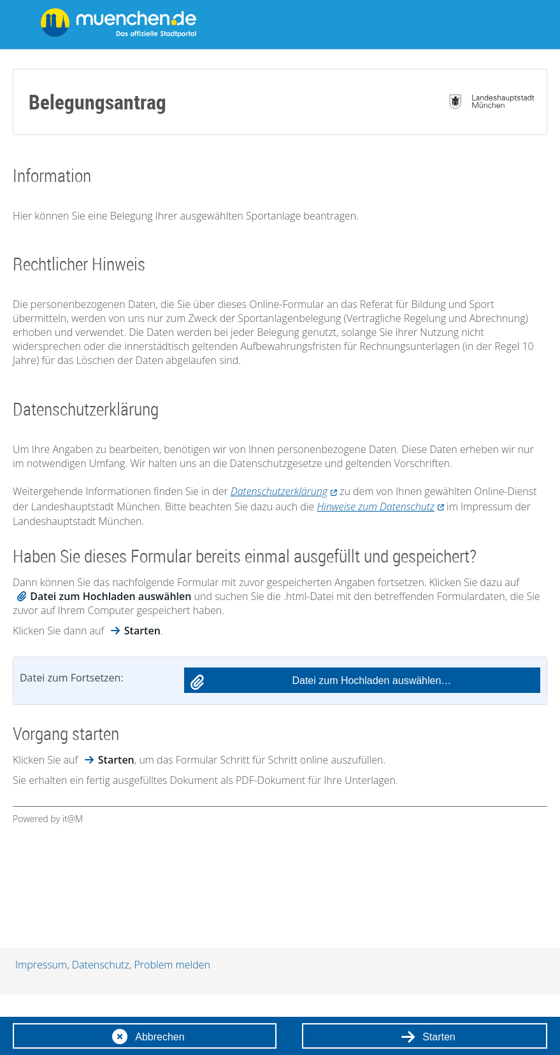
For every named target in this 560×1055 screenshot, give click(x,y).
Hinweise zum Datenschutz (375, 507)
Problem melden (172, 965)
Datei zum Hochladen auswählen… (371, 680)
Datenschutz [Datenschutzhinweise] (100, 965)
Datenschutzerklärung (279, 491)
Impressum (41, 965)
